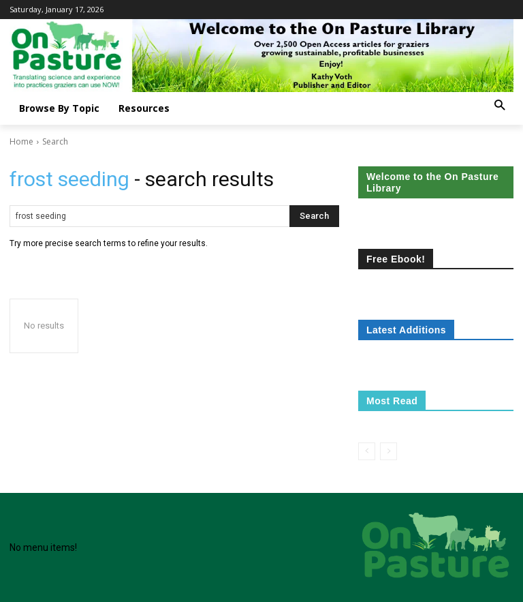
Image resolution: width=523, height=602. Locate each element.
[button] (499, 106)
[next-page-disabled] (388, 451)
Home (21, 141)
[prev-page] (366, 451)
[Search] (314, 216)
